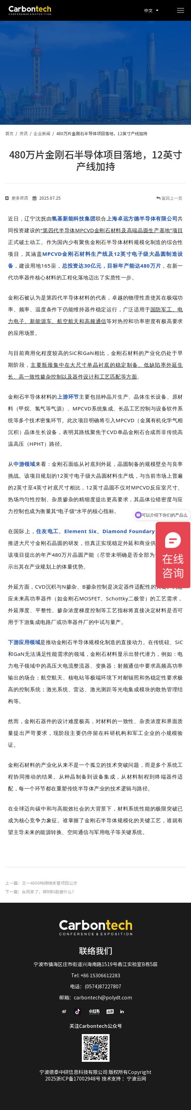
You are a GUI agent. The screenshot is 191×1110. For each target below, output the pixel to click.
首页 (9, 133)
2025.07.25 (47, 198)
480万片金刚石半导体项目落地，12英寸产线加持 (101, 133)
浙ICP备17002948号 (79, 1078)
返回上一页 (171, 198)
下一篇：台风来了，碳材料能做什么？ (40, 891)
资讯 (23, 133)
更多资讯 (16, 198)
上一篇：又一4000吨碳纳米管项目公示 (41, 883)
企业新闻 (42, 133)
